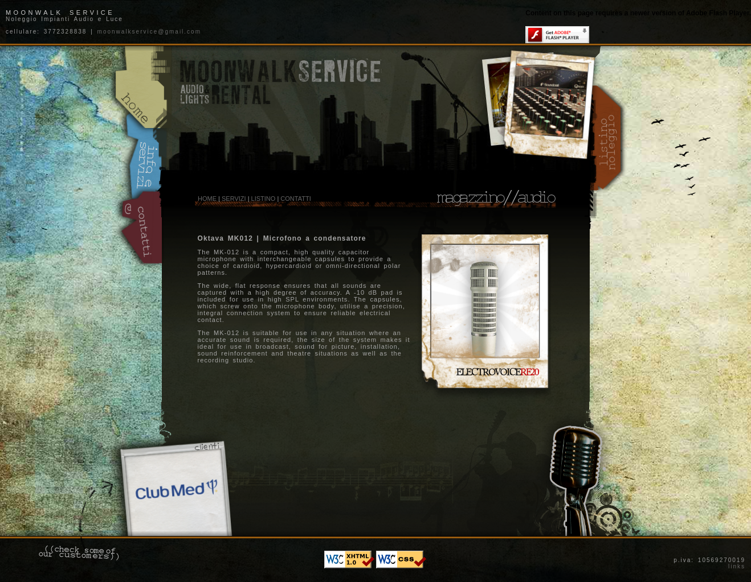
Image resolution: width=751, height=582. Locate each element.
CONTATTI (295, 198)
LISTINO (263, 198)
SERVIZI (234, 198)
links (736, 566)
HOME (207, 198)
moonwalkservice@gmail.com (149, 31)
